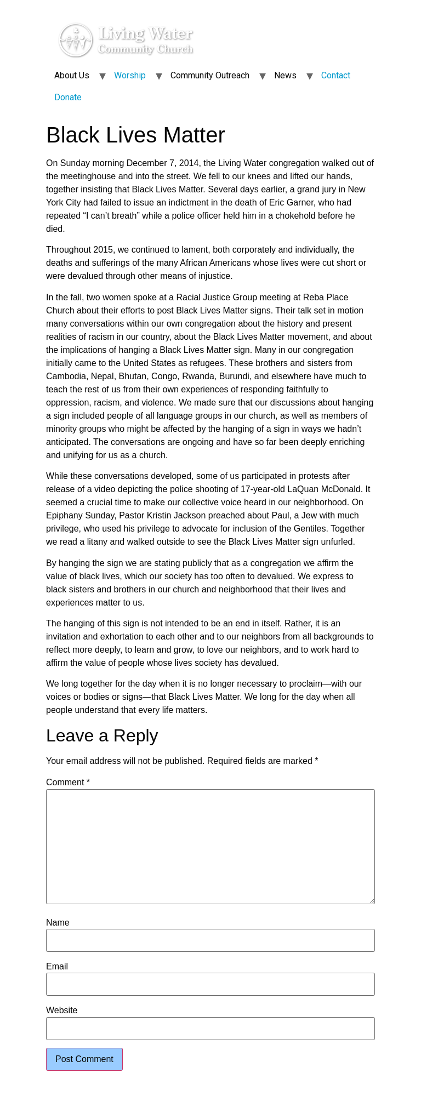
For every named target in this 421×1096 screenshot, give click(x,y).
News (285, 75)
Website (62, 1010)
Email (57, 966)
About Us (71, 75)
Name (58, 922)
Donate (68, 97)
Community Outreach (209, 75)
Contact (335, 75)
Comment (68, 782)
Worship (130, 75)
